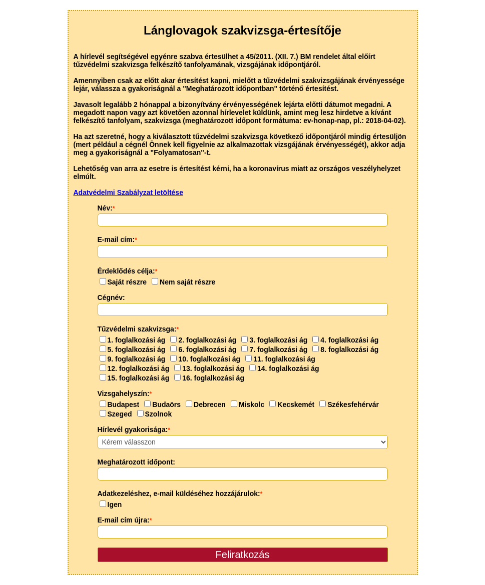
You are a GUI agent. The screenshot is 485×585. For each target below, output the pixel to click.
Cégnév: (111, 298)
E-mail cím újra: (125, 520)
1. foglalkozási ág (133, 340)
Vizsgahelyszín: (125, 394)
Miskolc (247, 404)
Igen (111, 504)
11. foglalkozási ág (280, 359)
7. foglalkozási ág (274, 350)
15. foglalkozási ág (135, 378)
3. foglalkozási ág (274, 340)
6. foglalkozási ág (203, 350)
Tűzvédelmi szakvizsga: (138, 329)
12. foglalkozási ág (135, 368)
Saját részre (123, 282)
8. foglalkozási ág (345, 350)
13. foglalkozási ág (209, 368)
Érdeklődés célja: (128, 271)
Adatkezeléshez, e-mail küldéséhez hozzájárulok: (180, 494)
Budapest (120, 404)
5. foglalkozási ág (133, 350)
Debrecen (206, 404)
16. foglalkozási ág (209, 378)
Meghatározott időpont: (137, 462)
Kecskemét (291, 404)
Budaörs (162, 404)
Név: (106, 208)
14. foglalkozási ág (284, 368)
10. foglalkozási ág (205, 359)
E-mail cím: (117, 240)
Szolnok (154, 414)
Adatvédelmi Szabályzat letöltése (128, 192)
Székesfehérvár (349, 404)
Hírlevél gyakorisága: (134, 430)
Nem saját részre (183, 282)
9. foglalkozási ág (133, 359)
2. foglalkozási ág (203, 340)
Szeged (116, 414)
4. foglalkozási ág (345, 340)
